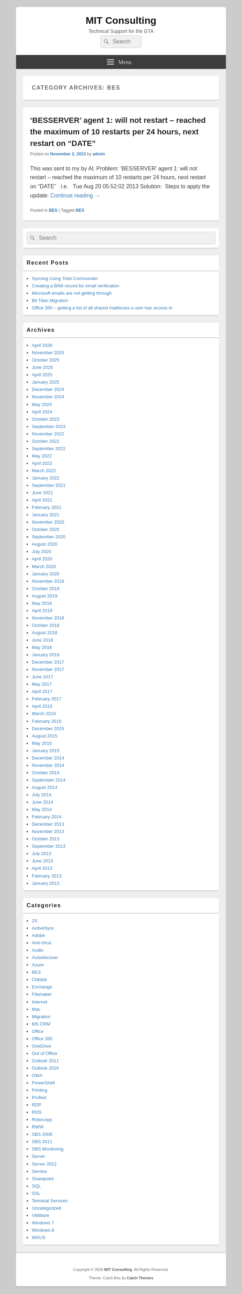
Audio (37, 950)
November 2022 (48, 433)
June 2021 (42, 492)
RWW (38, 1126)
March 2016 (44, 713)
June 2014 (42, 802)
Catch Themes (140, 1278)
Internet (39, 1002)
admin (99, 154)
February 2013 (47, 876)
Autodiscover (45, 957)
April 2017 (42, 691)
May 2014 (42, 809)
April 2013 (42, 868)
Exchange (42, 986)
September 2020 (48, 536)
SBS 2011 (42, 1141)
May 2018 (42, 647)
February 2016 (47, 721)
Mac (36, 1009)
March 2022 (44, 470)
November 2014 (48, 765)
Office (38, 1031)
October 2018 (45, 625)
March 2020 (44, 566)
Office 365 (42, 1038)
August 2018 (44, 632)
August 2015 (44, 736)
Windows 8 (43, 1230)
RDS (36, 1112)
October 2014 (45, 772)
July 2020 (41, 551)
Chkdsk (39, 979)
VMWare (40, 1215)
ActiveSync (43, 928)
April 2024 (42, 411)
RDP (36, 1104)
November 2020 (48, 522)
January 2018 (45, 654)
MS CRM (41, 1024)
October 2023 (45, 419)
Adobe (38, 935)
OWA (37, 1075)
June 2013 (42, 860)
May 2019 (42, 603)
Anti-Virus (41, 942)
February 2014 (47, 816)
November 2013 (48, 831)
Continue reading (75, 195)
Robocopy (42, 1119)
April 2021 (42, 500)
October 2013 (45, 838)
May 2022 (42, 456)
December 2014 (48, 758)
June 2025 (42, 367)
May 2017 (42, 684)
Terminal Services (50, 1200)
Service (39, 1171)
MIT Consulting (121, 20)
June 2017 (42, 676)
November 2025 (48, 352)
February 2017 (47, 698)
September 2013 (48, 846)
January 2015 (45, 750)
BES (53, 210)
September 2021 (48, 485)
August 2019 (44, 596)
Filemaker (42, 994)
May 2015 (42, 743)
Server (38, 1156)
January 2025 (45, 382)
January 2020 (45, 573)
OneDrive (41, 1046)
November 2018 (48, 618)
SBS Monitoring (47, 1149)
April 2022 (42, 463)
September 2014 (48, 780)
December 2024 (48, 389)
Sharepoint (43, 1178)
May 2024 (42, 404)
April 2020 (42, 558)
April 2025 (42, 374)
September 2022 (48, 448)
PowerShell (43, 1082)
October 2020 (45, 529)
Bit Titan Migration (50, 300)
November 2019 (48, 581)
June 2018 (42, 640)
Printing (39, 1090)
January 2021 (45, 514)
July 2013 (41, 853)
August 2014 (44, 787)
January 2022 (45, 478)
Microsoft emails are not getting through (72, 293)
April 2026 (42, 345)
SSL (36, 1193)
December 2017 (48, 662)
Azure (38, 964)
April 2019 (42, 610)
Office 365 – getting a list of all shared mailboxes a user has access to (102, 307)
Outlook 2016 (45, 1068)
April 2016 (42, 706)
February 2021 (47, 507)
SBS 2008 (42, 1134)
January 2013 (45, 883)
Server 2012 (44, 1164)
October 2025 (45, 360)
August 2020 (44, 544)
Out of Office (44, 1053)
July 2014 (41, 794)
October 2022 (45, 441)
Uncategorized (46, 1208)
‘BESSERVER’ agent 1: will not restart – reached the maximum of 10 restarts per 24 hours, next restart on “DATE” (118, 132)
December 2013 (48, 824)
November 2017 (48, 669)
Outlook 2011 (45, 1060)
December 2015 (48, 728)
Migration (41, 1016)
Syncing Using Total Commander (65, 278)
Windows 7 (43, 1222)
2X (34, 920)
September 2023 (48, 426)
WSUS (38, 1237)
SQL (36, 1186)
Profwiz (39, 1097)
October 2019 (45, 588)
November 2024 (48, 396)
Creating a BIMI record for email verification (75, 285)
